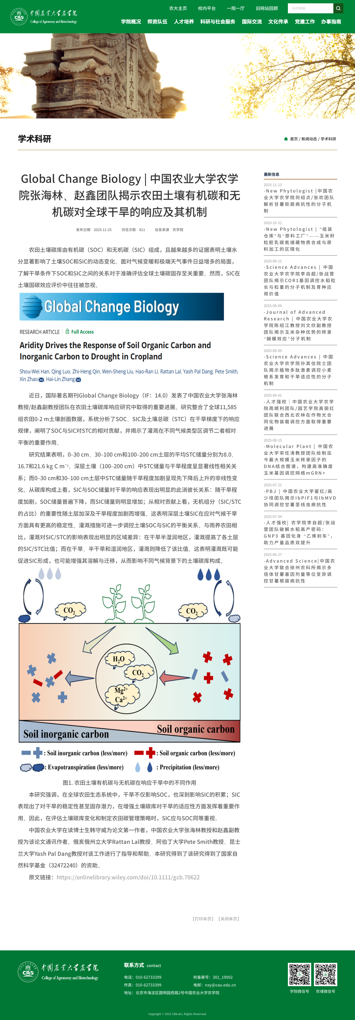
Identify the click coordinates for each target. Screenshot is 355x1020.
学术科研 (328, 139)
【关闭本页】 (228, 919)
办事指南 (331, 21)
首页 (294, 139)
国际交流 (252, 21)
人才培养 (184, 21)
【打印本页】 (203, 919)
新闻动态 (309, 139)
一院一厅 (236, 8)
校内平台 (207, 8)
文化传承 (278, 21)
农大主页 (178, 8)
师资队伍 (157, 21)
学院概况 (131, 21)
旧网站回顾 (267, 8)
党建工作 (305, 21)
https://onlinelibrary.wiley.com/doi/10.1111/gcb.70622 (128, 877)
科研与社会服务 (217, 21)
